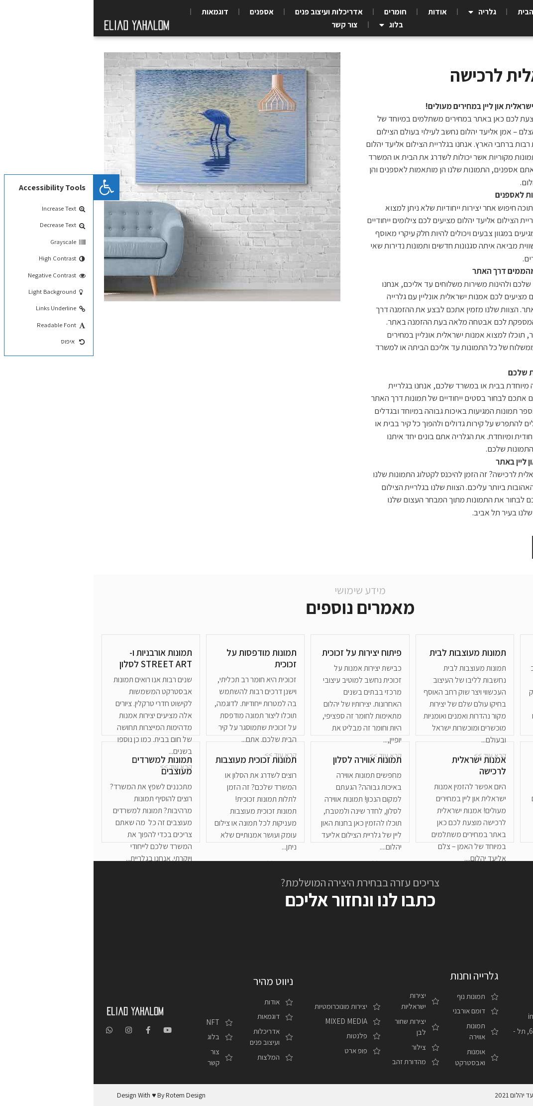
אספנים (168, 11)
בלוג (298, 24)
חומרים (302, 11)
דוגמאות (121, 11)
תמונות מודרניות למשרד (488, 765)
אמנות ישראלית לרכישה (385, 765)
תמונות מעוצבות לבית (374, 652)
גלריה (389, 11)
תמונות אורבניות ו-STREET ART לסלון (62, 658)
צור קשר (251, 24)
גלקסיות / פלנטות (485, 652)
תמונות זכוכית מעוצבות (162, 759)
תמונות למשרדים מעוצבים (68, 765)
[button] (480, 547)
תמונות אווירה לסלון (273, 759)
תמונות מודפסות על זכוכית (168, 658)
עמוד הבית (441, 11)
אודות (343, 11)
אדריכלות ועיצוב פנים (235, 11)
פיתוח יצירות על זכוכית (268, 652)
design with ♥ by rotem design (67, 1095)
